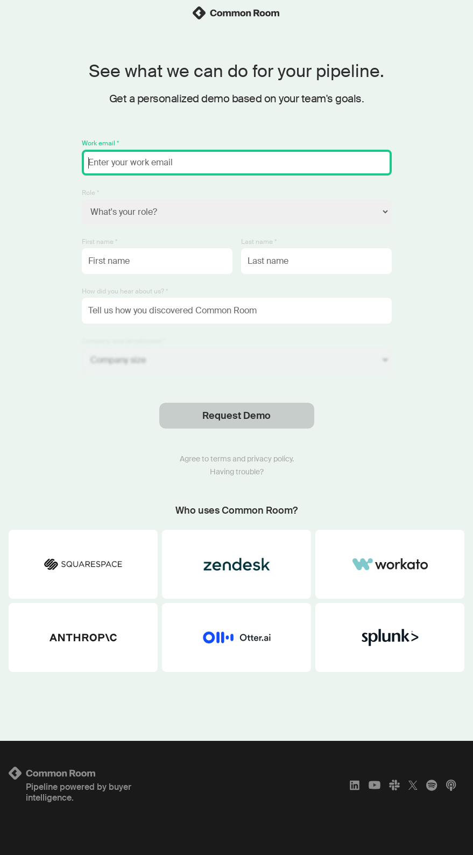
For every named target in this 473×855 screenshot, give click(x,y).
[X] (413, 785)
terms (220, 459)
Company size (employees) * (124, 341)
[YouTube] (374, 785)
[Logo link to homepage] (84, 773)
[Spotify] (431, 785)
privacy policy (269, 459)
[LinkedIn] (354, 785)
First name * (99, 241)
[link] (237, 12)
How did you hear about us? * (125, 291)
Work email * (100, 143)
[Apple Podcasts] (451, 785)
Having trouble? (237, 471)
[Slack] (394, 785)
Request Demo (236, 415)
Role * (90, 192)
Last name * (259, 241)
